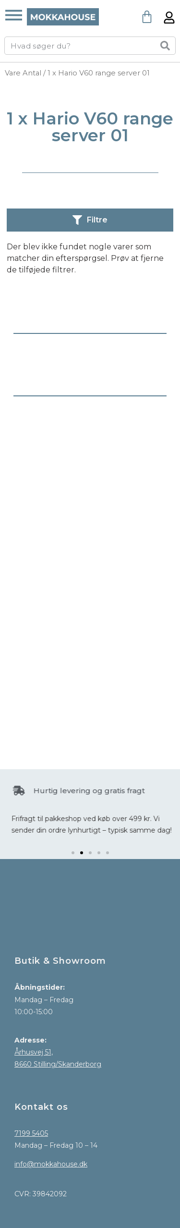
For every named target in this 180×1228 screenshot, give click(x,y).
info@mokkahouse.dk (50, 1164)
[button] (73, 852)
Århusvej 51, (33, 1052)
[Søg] (165, 45)
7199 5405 (31, 1133)
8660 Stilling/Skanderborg (57, 1064)
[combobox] (77, 45)
